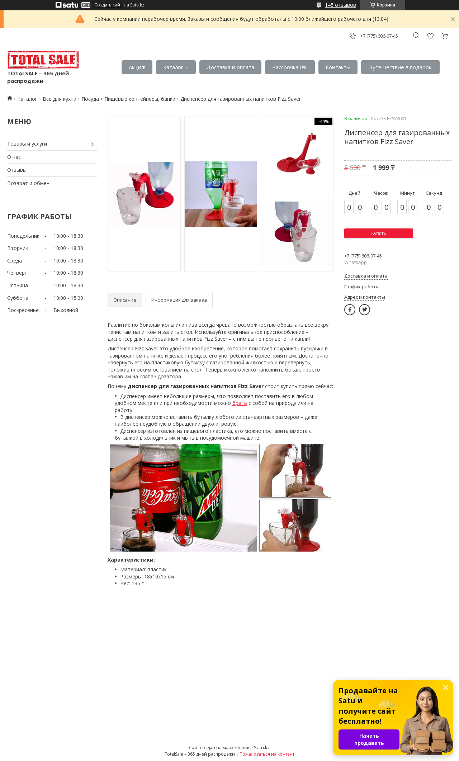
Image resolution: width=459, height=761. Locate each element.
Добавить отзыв (430, 36)
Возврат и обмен (28, 183)
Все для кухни (59, 98)
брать (239, 403)
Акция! (137, 67)
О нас (14, 156)
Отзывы (17, 169)
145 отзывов (340, 4)
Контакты (338, 67)
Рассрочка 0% (290, 67)
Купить (378, 233)
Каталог (173, 67)
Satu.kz (262, 747)
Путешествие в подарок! (400, 67)
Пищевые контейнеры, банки (139, 98)
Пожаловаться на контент (267, 754)
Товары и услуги (27, 143)
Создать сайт (108, 5)
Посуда (90, 98)
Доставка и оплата (230, 67)
